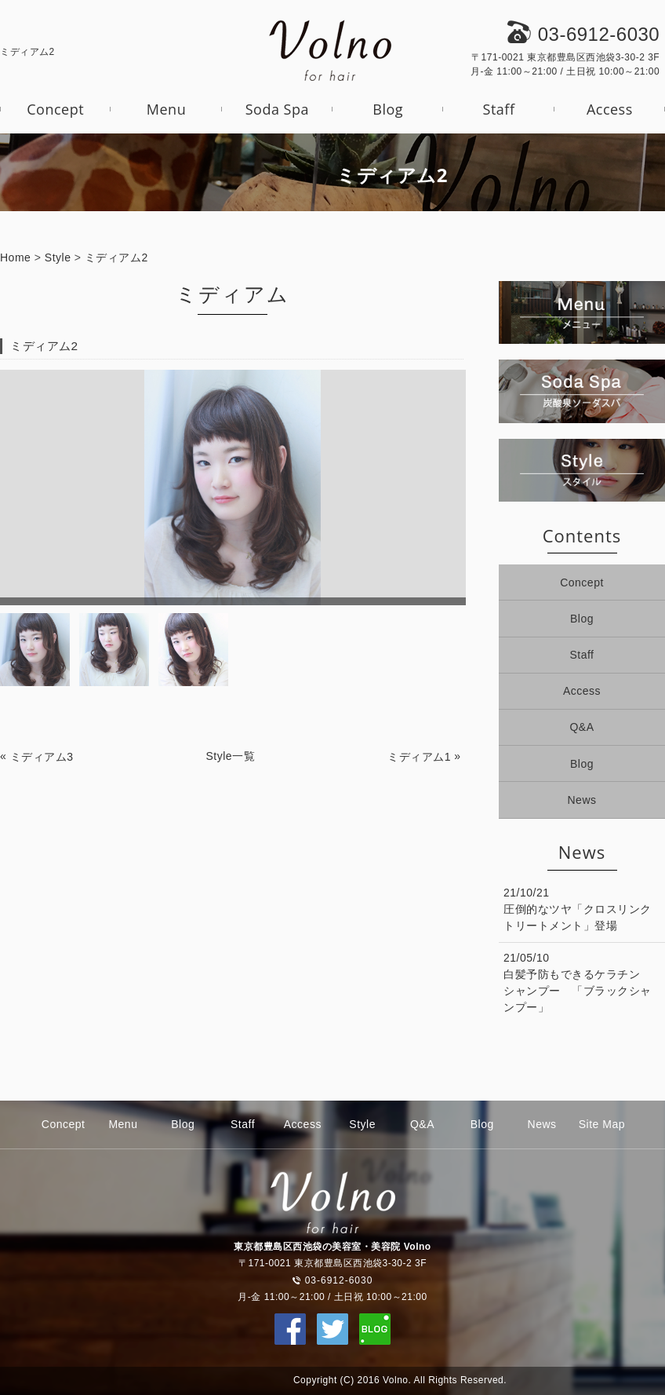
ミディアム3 (42, 756)
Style (58, 257)
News (581, 800)
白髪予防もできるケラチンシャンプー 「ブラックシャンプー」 (577, 990)
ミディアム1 (419, 756)
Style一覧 (231, 756)
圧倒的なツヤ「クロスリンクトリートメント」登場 (577, 917)
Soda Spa (277, 109)
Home (15, 257)
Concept (55, 109)
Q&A (581, 727)
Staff (499, 109)
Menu (166, 109)
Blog (387, 109)
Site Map (602, 1124)
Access (610, 109)
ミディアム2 (116, 257)
